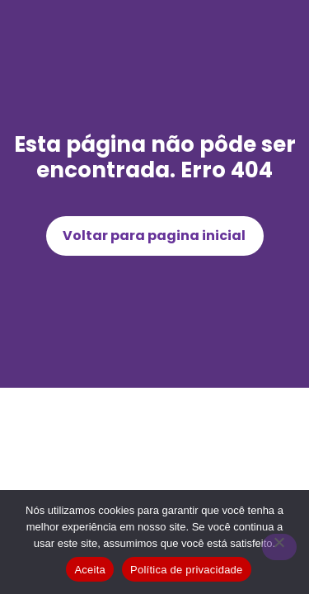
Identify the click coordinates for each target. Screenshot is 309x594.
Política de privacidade (186, 569)
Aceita (89, 569)
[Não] (279, 547)
